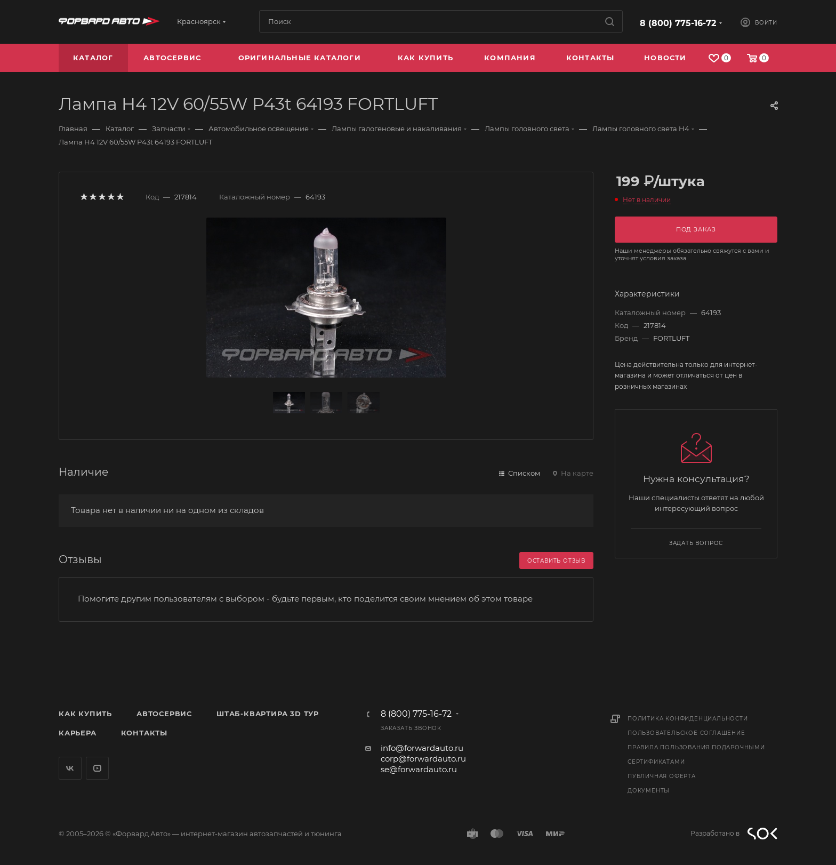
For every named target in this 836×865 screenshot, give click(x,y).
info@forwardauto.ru (422, 748)
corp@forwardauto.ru (423, 759)
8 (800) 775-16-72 (678, 23)
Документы (649, 790)
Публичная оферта (662, 776)
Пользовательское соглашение (686, 733)
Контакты (144, 732)
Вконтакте (70, 768)
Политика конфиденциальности (688, 718)
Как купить (85, 713)
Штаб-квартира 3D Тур (267, 713)
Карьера (78, 732)
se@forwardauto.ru (419, 769)
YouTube (97, 768)
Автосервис (164, 713)
